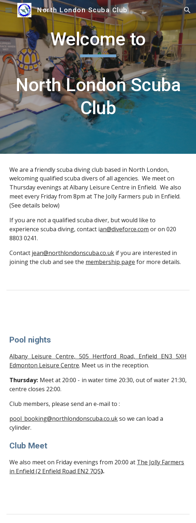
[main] (97, 77)
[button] (8, 10)
